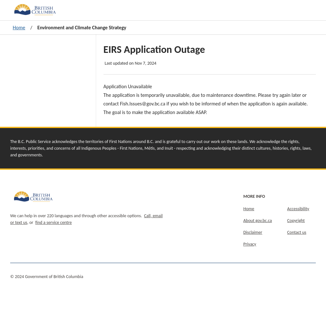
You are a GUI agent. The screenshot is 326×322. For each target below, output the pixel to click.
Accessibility (298, 208)
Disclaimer (252, 232)
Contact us (296, 232)
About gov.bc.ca (257, 220)
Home (19, 28)
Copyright (296, 220)
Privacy (249, 244)
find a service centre (53, 222)
